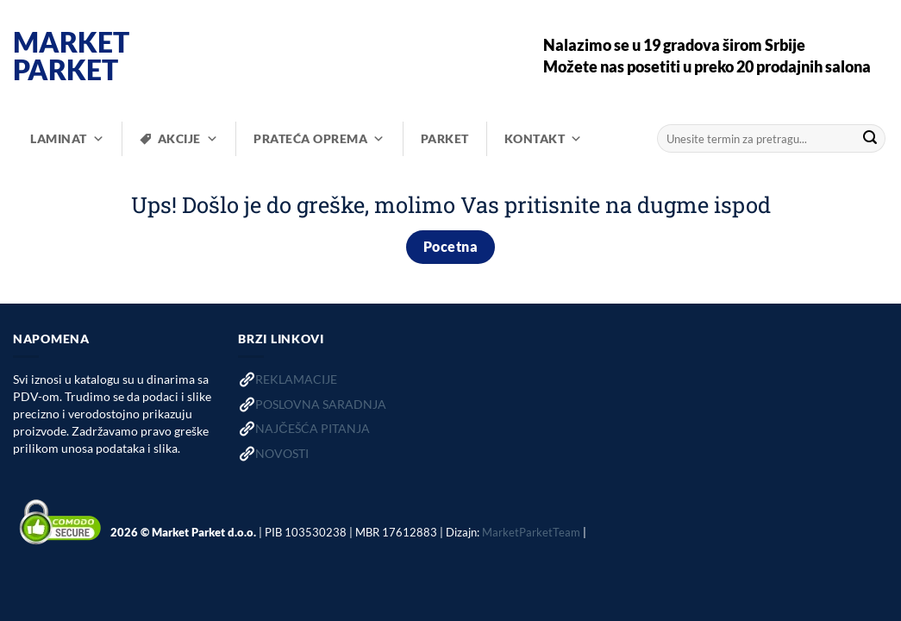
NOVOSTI (282, 453)
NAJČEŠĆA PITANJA (312, 428)
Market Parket (71, 56)
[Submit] (870, 139)
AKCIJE (188, 139)
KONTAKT (543, 139)
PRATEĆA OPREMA (319, 139)
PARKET (445, 138)
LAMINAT (67, 139)
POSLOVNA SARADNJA (320, 404)
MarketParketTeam (531, 531)
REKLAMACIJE (296, 379)
